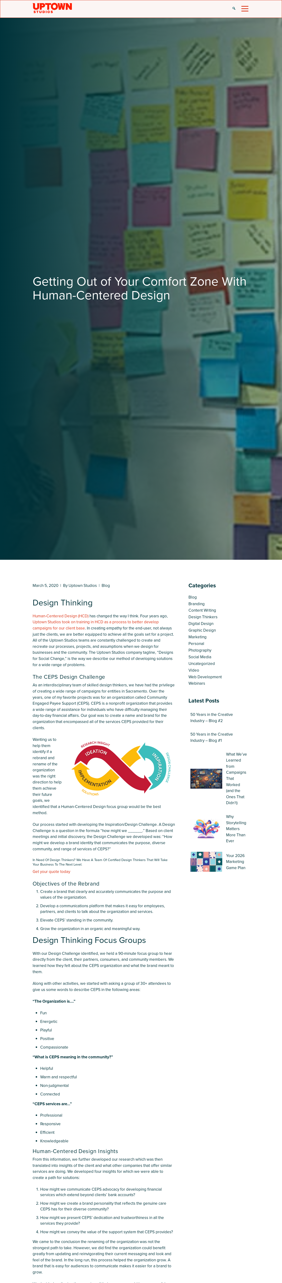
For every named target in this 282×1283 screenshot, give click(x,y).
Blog (106, 586)
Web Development (205, 677)
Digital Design (200, 624)
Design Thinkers (203, 617)
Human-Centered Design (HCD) (61, 616)
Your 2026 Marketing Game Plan (235, 862)
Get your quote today (51, 872)
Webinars (196, 683)
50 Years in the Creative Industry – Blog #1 (211, 737)
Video (193, 670)
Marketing (197, 637)
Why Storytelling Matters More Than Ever (236, 829)
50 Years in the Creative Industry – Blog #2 (211, 718)
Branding (196, 604)
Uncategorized (201, 664)
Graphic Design (202, 630)
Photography (199, 650)
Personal (196, 644)
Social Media (199, 657)
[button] (234, 8)
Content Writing (202, 610)
